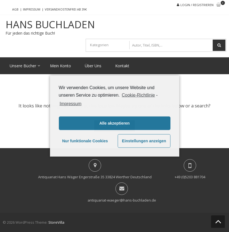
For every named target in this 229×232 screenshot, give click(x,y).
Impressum (31, 9)
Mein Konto (60, 65)
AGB (15, 9)
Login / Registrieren (197, 5)
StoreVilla (56, 222)
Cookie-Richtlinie (138, 95)
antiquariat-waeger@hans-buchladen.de (122, 200)
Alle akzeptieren (114, 123)
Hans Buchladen (50, 24)
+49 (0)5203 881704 (190, 176)
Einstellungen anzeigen (144, 141)
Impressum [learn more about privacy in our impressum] (70, 103)
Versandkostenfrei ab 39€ (66, 9)
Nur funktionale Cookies (85, 141)
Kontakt (122, 65)
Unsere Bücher (23, 65)
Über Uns (93, 65)
